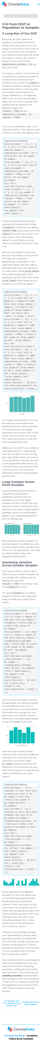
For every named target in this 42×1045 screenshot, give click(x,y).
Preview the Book (14, 1035)
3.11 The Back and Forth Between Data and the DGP (11, 1003)
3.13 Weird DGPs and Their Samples (30, 1003)
